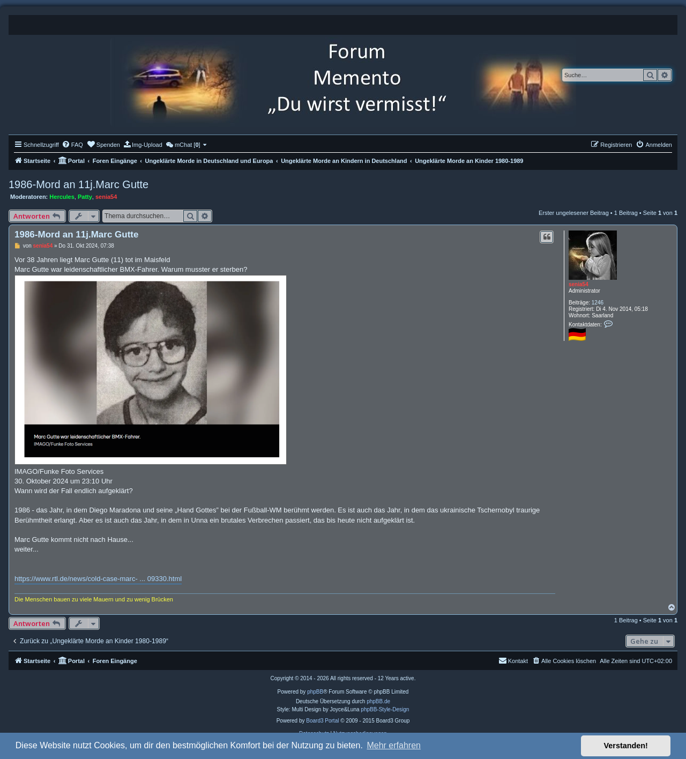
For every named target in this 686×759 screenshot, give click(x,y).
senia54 (106, 197)
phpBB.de (378, 701)
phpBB (315, 692)
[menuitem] (72, 144)
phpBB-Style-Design (385, 709)
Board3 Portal (322, 721)
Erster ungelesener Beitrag (574, 213)
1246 (597, 303)
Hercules (61, 197)
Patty (85, 197)
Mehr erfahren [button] (394, 745)
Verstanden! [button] (626, 745)
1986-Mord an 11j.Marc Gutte (78, 184)
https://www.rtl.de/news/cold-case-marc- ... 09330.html (98, 579)
